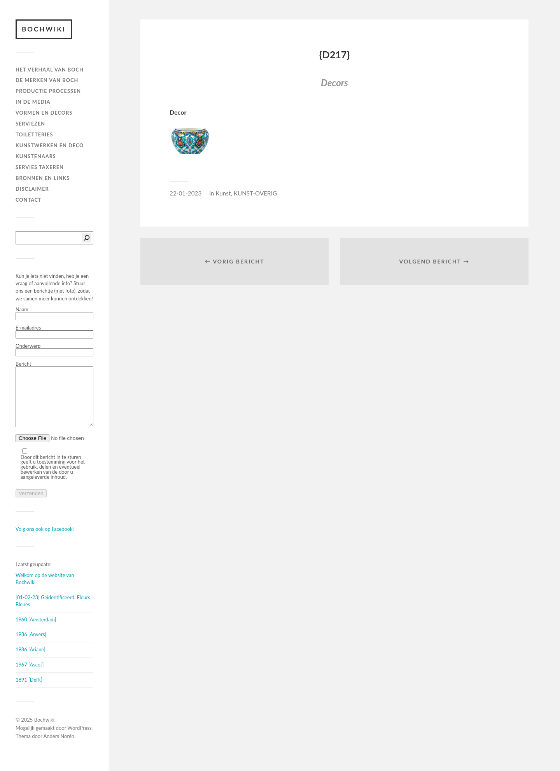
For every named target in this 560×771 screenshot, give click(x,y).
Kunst (223, 193)
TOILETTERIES (34, 134)
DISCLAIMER (32, 189)
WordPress (79, 739)
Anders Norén (59, 748)
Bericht (54, 400)
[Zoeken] (86, 237)
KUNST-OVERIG (255, 193)
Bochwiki (44, 29)
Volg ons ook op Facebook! (45, 540)
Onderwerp (54, 350)
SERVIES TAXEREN (40, 167)
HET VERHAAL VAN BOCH (50, 69)
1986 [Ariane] (31, 661)
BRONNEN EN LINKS (43, 178)
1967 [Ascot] (30, 676)
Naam (54, 313)
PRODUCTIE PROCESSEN (48, 91)
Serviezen (30, 123)
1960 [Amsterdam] (36, 631)
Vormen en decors (44, 113)
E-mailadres (54, 331)
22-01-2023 (185, 193)
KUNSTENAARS (36, 156)
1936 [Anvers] (31, 646)
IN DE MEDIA (33, 102)
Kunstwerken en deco (50, 145)
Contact (29, 200)
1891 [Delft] (29, 691)
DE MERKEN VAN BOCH (47, 80)
